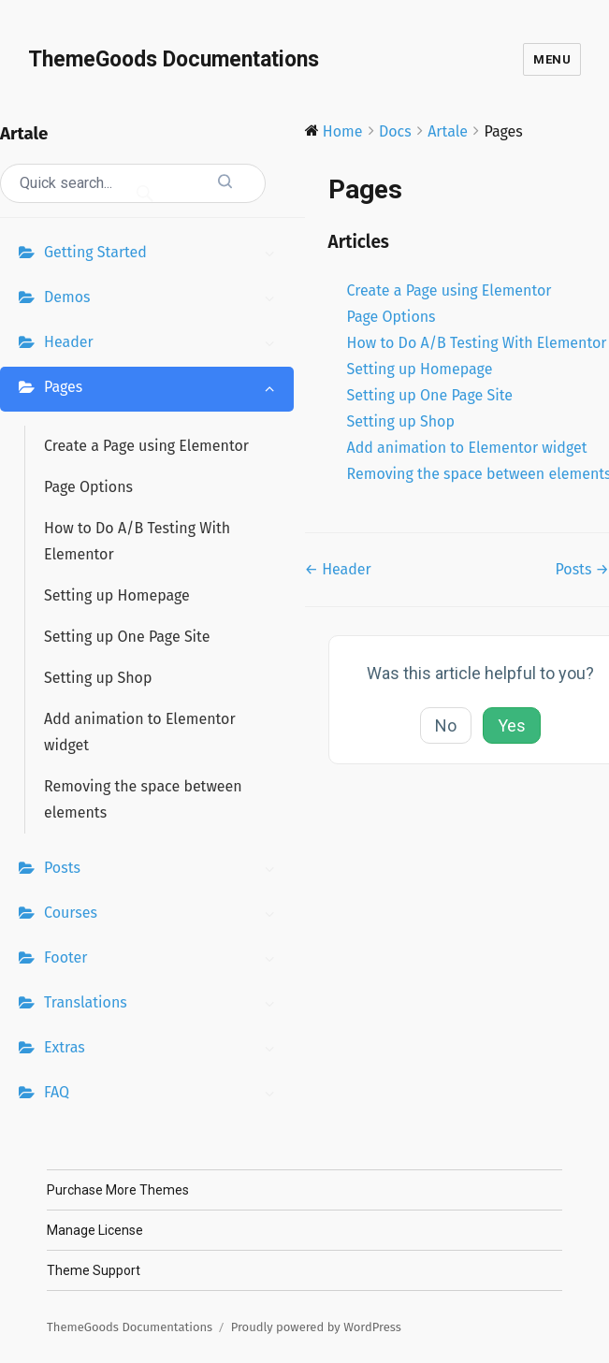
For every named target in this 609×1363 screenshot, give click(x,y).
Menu (552, 59)
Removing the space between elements (143, 799)
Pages (164, 389)
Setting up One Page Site (127, 636)
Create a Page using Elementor (146, 446)
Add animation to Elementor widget (140, 732)
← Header (338, 569)
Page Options (88, 487)
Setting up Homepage (117, 595)
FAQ (164, 1094)
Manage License (95, 1230)
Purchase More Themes (118, 1189)
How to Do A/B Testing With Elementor (137, 541)
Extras (164, 1050)
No (446, 725)
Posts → (582, 569)
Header (164, 344)
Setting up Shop (98, 678)
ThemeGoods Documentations (173, 59)
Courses (164, 915)
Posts (164, 870)
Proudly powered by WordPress (316, 1327)
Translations (164, 1005)
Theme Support (93, 1270)
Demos (164, 299)
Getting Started (164, 254)
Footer (164, 960)
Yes (512, 725)
